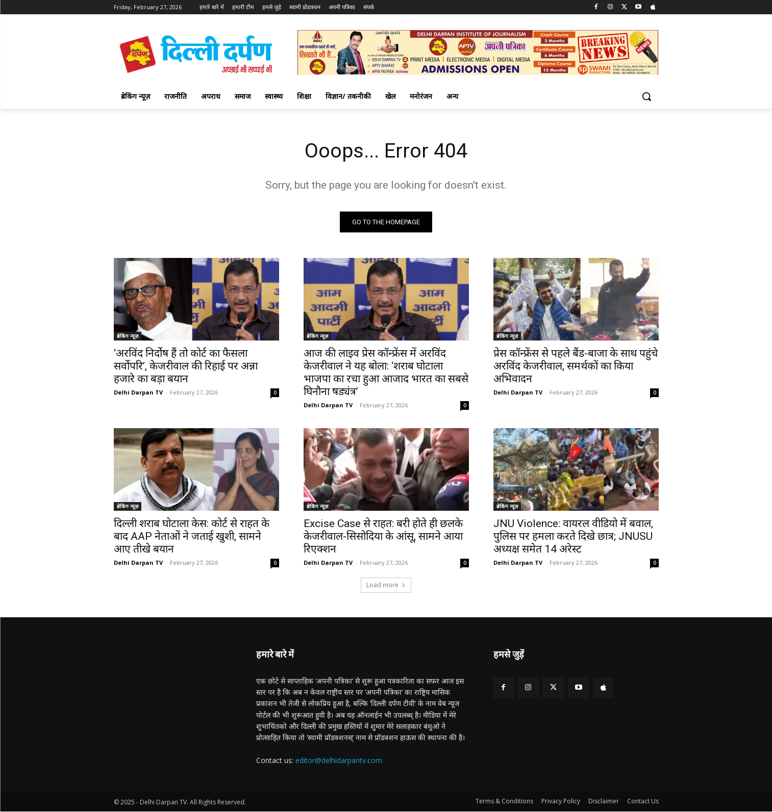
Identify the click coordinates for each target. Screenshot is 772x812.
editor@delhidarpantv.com (338, 760)
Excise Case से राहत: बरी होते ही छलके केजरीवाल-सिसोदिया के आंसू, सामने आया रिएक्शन (383, 537)
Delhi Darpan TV (138, 393)
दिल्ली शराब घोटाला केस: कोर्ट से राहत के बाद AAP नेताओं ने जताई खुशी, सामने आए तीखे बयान (191, 537)
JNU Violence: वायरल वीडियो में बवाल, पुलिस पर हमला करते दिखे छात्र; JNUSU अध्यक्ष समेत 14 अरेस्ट (573, 537)
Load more (386, 585)
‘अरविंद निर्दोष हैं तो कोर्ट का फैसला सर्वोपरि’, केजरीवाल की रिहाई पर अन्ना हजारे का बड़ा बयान (186, 366)
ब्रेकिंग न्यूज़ (127, 336)
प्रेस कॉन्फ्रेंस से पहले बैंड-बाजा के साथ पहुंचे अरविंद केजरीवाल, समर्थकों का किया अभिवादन (575, 366)
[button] (646, 96)
